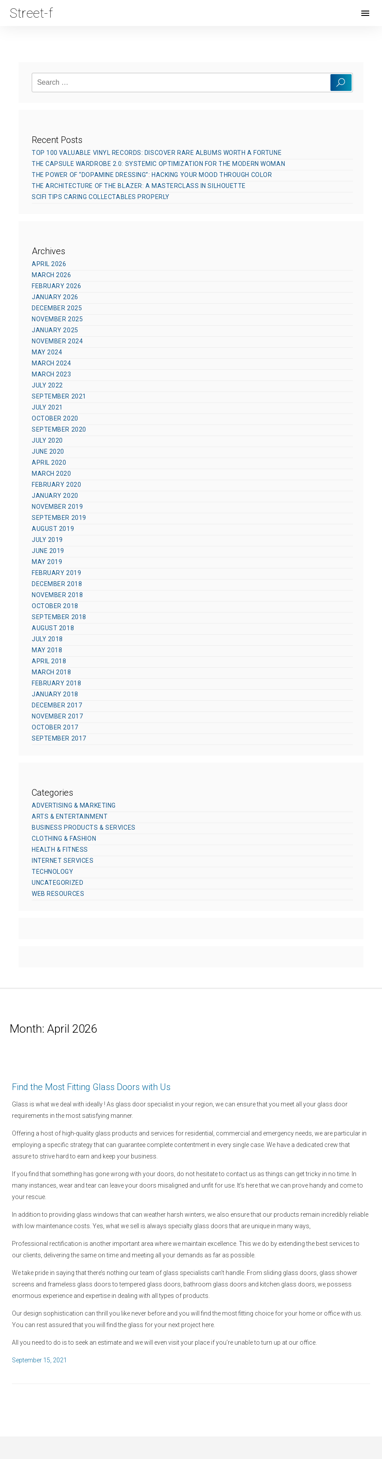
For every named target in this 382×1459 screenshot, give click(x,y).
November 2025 (57, 319)
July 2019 (47, 539)
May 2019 (47, 561)
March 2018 (51, 672)
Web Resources (58, 893)
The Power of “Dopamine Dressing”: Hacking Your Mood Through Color (152, 174)
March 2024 (51, 363)
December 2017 (57, 705)
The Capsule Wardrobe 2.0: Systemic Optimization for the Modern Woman (158, 163)
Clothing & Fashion (64, 838)
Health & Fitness (60, 849)
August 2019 (53, 528)
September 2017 (59, 738)
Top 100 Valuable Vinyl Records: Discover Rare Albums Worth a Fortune (157, 152)
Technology (53, 871)
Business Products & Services (84, 827)
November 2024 (57, 341)
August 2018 (53, 628)
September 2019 (59, 517)
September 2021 (59, 396)
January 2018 (55, 694)
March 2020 (51, 473)
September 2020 (59, 429)
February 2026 (56, 286)
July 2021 (47, 407)
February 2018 (56, 683)
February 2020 (56, 484)
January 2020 (55, 495)
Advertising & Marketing (74, 805)
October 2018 (55, 605)
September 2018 (59, 616)
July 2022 (47, 385)
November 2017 (57, 716)
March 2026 (51, 274)
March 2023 (51, 374)
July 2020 (47, 440)
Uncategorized (57, 882)
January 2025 (55, 330)
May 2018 (47, 650)
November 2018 (57, 594)
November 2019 (57, 506)
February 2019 (56, 572)
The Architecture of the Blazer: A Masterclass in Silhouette (139, 185)
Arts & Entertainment (70, 816)
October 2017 (55, 727)
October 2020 (55, 418)
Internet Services (63, 860)
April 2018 (49, 661)
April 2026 (49, 263)
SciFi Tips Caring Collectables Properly (101, 196)
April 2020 (49, 462)
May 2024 (47, 352)
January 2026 (55, 297)
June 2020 (48, 451)
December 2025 (57, 308)
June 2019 (48, 550)
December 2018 (57, 583)
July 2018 (47, 639)
